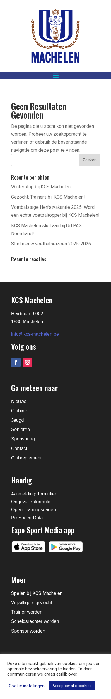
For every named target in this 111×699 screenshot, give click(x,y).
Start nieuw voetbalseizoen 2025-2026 (51, 244)
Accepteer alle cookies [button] (71, 685)
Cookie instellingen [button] (27, 685)
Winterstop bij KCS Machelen (41, 187)
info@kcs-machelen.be (35, 334)
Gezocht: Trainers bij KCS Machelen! (48, 197)
